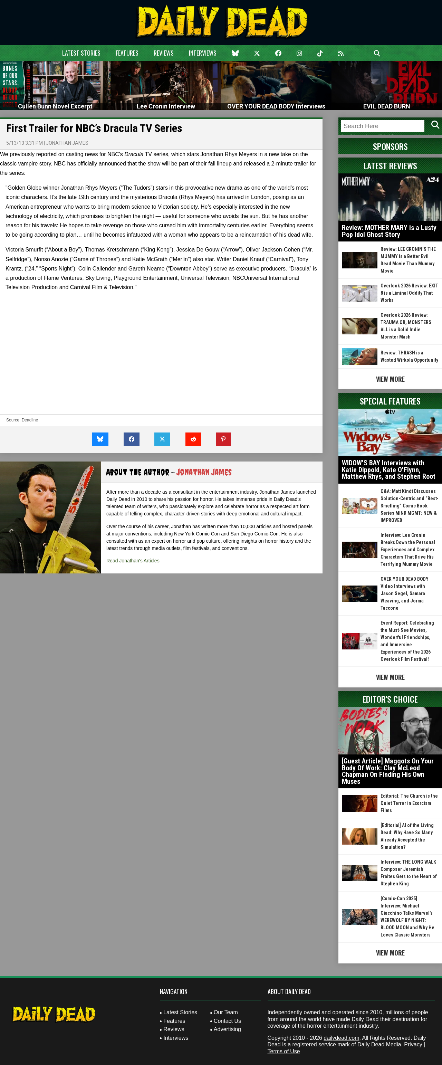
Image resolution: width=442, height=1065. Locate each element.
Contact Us (227, 1021)
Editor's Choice (390, 699)
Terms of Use (284, 1051)
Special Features (390, 400)
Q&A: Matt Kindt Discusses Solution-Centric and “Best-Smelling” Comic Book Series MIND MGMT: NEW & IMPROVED (410, 505)
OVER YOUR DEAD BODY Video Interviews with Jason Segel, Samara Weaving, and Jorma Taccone (405, 593)
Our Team (226, 1012)
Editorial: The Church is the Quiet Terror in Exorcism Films (409, 803)
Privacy (413, 1044)
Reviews (164, 52)
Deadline (30, 420)
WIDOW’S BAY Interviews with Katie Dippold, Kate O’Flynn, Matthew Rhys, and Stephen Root (388, 470)
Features (127, 52)
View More (390, 378)
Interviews (203, 52)
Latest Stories (81, 52)
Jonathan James (67, 143)
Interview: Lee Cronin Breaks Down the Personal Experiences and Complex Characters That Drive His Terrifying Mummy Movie (408, 549)
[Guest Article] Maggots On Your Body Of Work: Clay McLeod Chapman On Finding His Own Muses (388, 771)
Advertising (227, 1029)
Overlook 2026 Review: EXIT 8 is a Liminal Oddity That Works (409, 293)
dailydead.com (341, 1038)
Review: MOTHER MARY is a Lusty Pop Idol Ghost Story (389, 231)
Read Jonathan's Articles (133, 560)
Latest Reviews (390, 165)
